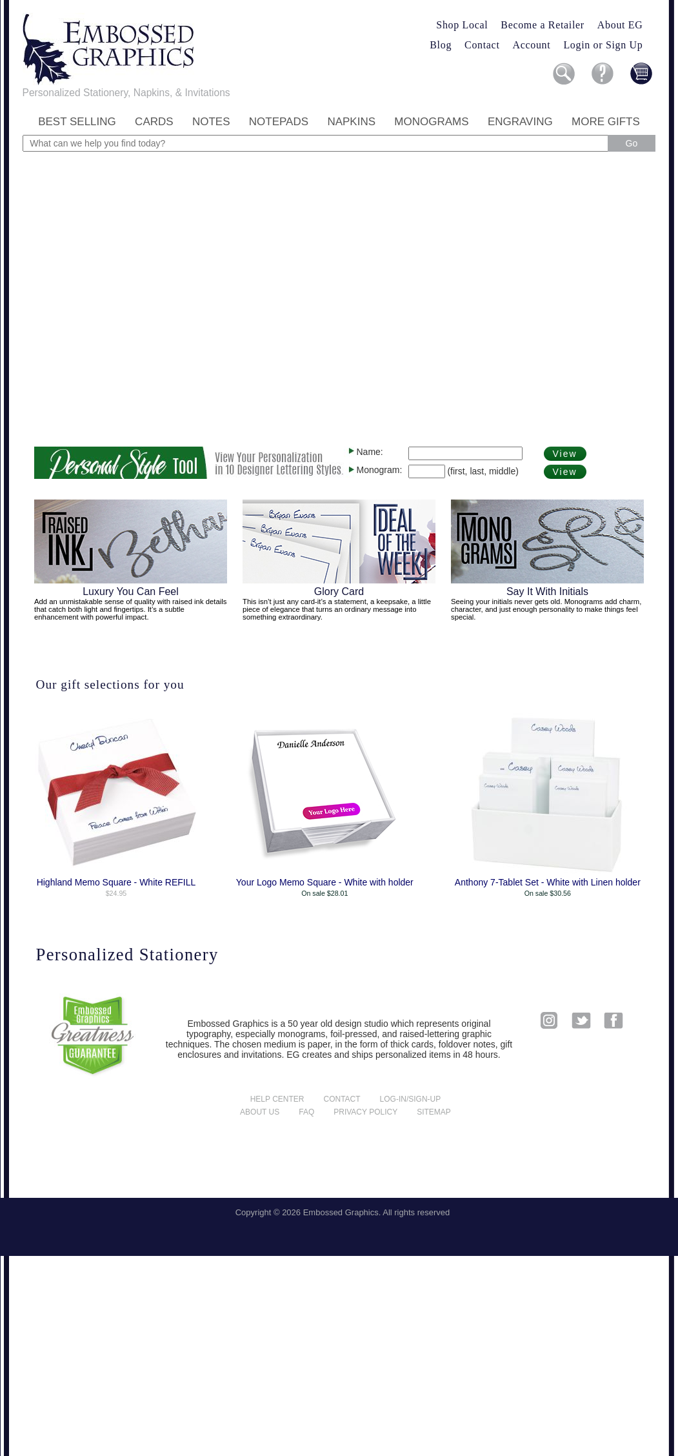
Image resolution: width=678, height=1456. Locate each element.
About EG (620, 24)
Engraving (520, 122)
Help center (277, 1099)
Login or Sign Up (603, 44)
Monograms (431, 122)
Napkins (351, 122)
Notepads (278, 122)
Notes (211, 122)
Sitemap (434, 1112)
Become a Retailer (542, 24)
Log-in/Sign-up (410, 1099)
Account (532, 44)
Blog (441, 44)
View (565, 454)
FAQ (306, 1112)
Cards (154, 122)
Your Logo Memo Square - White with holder (325, 882)
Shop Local (462, 24)
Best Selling (77, 122)
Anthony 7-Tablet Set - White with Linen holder (548, 882)
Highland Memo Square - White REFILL (116, 882)
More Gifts (606, 122)
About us (259, 1112)
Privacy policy (365, 1112)
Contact (481, 44)
